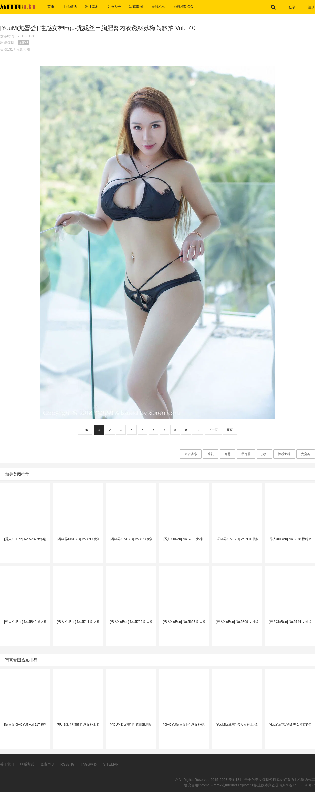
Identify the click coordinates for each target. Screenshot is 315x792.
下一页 (213, 430)
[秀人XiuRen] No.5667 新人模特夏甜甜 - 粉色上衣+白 (184, 622)
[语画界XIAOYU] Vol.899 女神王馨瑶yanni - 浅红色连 (78, 539)
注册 (311, 7)
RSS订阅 (67, 764)
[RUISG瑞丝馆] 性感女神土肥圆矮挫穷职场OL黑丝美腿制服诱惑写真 (78, 724)
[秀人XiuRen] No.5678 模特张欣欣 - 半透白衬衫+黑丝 (290, 539)
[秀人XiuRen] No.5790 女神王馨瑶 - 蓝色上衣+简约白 (184, 539)
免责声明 (47, 764)
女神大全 (114, 7)
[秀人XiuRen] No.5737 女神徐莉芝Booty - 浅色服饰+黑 (25, 539)
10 (197, 430)
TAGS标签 (89, 764)
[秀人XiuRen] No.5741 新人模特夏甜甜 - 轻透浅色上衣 (78, 622)
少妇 (264, 454)
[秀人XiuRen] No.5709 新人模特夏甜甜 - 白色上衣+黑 (131, 622)
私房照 (245, 454)
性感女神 (284, 454)
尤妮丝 (23, 43)
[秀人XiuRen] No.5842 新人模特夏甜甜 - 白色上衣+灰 (25, 622)
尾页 (230, 430)
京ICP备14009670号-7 (297, 785)
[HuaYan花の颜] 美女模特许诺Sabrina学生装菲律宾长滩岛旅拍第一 (290, 724)
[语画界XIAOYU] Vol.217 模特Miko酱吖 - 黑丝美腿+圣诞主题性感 (25, 724)
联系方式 (27, 764)
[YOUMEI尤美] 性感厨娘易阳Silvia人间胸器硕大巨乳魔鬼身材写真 (131, 724)
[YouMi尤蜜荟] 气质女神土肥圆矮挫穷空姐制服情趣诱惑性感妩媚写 (237, 724)
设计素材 (92, 7)
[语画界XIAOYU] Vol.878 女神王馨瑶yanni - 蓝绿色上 (131, 539)
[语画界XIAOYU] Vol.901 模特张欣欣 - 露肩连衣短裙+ (237, 539)
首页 (50, 7)
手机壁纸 (69, 7)
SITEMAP (110, 764)
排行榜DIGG (183, 7)
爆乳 (211, 454)
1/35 (85, 430)
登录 (291, 7)
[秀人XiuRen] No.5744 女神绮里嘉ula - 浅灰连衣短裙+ (290, 622)
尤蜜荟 (305, 454)
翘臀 (228, 454)
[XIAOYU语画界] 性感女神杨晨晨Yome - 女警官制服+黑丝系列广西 (184, 724)
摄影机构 (158, 7)
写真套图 (136, 7)
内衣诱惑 (191, 454)
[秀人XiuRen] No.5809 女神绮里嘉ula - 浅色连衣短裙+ (237, 622)
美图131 (6, 49)
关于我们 (7, 764)
